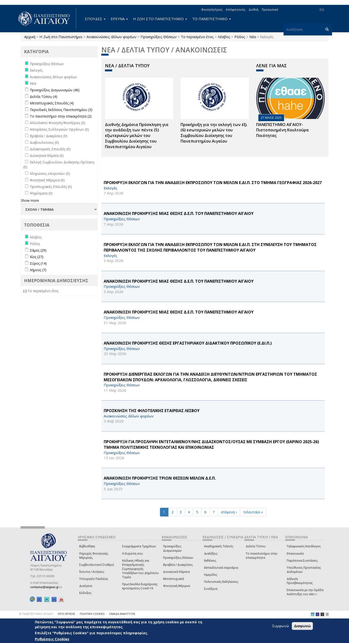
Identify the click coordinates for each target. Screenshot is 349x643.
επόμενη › (229, 511)
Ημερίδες (210, 575)
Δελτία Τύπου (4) (43, 96)
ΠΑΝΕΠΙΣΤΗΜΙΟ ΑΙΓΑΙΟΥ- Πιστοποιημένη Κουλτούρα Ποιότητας (282, 130)
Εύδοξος (85, 593)
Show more (30, 200)
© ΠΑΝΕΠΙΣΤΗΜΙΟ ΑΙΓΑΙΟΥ (36, 614)
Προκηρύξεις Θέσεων (159, 36)
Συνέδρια (210, 589)
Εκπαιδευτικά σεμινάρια (221, 568)
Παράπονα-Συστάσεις (302, 560)
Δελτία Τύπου (256, 546)
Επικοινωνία (295, 553)
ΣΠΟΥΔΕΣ (95, 18)
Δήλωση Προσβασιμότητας (300, 581)
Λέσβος (224, 36)
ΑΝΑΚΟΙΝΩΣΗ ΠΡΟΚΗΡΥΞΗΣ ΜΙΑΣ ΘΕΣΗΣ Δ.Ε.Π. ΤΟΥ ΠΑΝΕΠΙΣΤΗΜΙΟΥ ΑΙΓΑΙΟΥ (179, 213)
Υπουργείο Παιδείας (93, 579)
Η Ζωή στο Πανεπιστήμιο (61, 36)
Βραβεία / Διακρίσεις (178, 565)
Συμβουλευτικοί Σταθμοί (96, 565)
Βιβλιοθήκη (87, 546)
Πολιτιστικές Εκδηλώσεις (221, 582)
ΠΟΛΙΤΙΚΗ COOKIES (92, 614)
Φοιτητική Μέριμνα (176, 586)
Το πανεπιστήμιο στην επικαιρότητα (261, 555)
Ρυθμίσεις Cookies (52, 638)
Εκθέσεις (210, 560)
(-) (25, 290)
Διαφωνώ (302, 626)
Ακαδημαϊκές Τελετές (218, 546)
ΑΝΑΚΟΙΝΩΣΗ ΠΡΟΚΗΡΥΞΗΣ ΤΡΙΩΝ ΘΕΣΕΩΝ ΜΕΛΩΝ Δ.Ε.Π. (160, 478)
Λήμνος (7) (38, 270)
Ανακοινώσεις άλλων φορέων (111, 36)
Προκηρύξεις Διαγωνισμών (172, 548)
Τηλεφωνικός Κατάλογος (304, 546)
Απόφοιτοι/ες (235, 10)
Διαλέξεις (210, 553)
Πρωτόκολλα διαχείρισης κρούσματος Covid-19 (140, 586)
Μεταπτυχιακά (173, 579)
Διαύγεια (85, 586)
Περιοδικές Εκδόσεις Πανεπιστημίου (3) (61, 109)
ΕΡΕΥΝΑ (119, 18)
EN (321, 9)
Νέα (252, 36)
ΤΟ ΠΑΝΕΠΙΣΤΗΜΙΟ (211, 18)
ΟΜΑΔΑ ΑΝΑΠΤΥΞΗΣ (122, 614)
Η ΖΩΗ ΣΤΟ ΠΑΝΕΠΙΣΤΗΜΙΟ (160, 18)
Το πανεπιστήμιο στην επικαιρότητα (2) (61, 116)
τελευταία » (253, 511)
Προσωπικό (270, 10)
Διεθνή (253, 10)
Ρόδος (239, 36)
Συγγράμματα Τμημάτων (139, 546)
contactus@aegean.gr (46, 587)
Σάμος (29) (38, 250)
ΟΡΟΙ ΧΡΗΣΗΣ (66, 614)
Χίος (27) (36, 256)
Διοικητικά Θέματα (176, 572)
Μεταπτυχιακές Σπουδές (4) (52, 103)
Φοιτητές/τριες (211, 10)
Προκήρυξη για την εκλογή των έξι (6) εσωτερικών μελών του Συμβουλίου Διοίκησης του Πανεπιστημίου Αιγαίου (214, 133)
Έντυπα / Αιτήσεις (91, 572)
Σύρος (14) (38, 263)
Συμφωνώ (280, 625)
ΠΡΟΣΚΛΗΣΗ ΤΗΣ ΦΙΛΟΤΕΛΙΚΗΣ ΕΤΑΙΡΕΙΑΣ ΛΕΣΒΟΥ (151, 410)
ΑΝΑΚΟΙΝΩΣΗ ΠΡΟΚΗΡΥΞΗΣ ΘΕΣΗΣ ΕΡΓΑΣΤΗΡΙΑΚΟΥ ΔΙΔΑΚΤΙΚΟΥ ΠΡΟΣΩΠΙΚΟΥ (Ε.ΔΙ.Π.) (188, 343)
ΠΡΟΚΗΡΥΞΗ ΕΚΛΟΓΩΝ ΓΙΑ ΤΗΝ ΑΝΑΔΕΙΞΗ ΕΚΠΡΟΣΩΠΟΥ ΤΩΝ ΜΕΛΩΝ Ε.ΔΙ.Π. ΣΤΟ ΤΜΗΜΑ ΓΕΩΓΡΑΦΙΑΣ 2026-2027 (213, 182)
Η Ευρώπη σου (132, 553)
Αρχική (29, 36)
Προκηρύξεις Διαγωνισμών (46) (54, 90)
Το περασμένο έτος (197, 36)
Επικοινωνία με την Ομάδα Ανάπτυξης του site (305, 592)
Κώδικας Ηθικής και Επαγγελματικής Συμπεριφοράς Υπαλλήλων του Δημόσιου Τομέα (140, 568)
